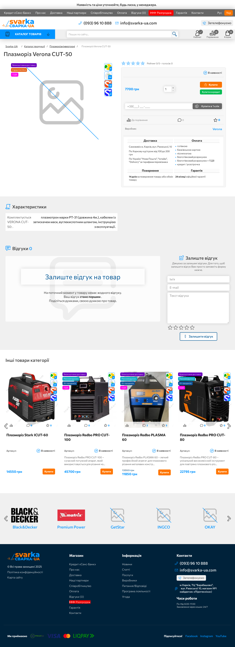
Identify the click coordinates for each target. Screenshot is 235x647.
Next (229, 426)
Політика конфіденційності (25, 572)
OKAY (210, 527)
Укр (228, 12)
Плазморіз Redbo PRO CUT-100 (87, 437)
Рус (219, 12)
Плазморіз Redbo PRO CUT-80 (202, 437)
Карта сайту (15, 577)
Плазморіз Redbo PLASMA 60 (144, 437)
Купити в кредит (211, 91)
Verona (217, 129)
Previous (6, 426)
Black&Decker (25, 527)
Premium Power (71, 527)
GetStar (117, 527)
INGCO (164, 527)
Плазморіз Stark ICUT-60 (27, 435)
